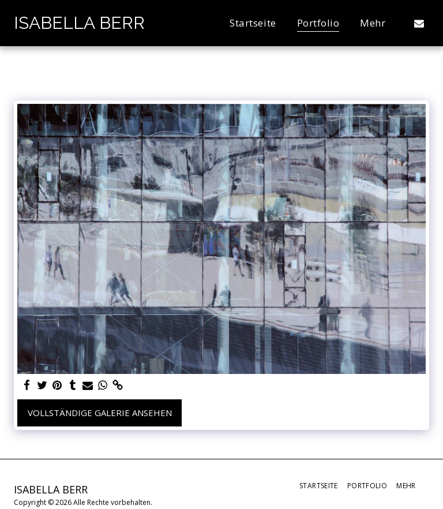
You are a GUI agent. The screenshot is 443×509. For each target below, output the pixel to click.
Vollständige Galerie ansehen (100, 412)
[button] (419, 23)
